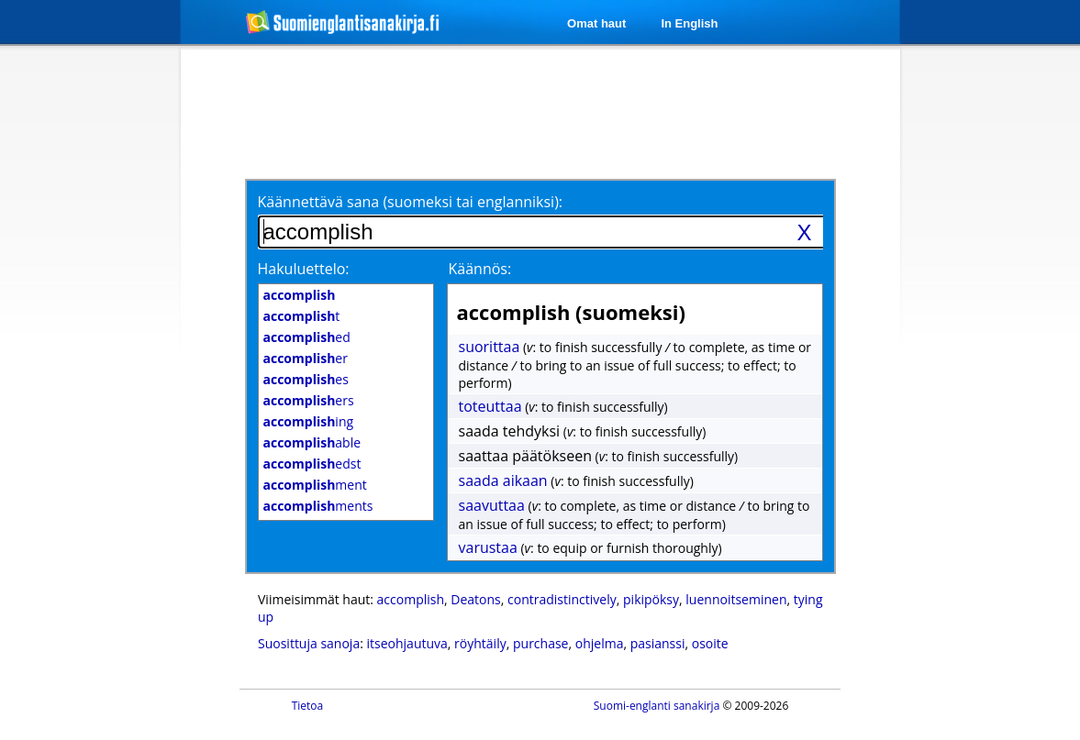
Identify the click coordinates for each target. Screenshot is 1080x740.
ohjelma (599, 643)
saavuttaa (492, 505)
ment (315, 484)
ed (307, 337)
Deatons (475, 599)
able (312, 442)
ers (308, 400)
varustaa (488, 547)
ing (308, 421)
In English (689, 23)
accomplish (410, 599)
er (305, 358)
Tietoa (308, 705)
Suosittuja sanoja (309, 643)
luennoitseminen (735, 599)
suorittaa (489, 347)
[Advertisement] (83, 347)
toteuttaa (490, 406)
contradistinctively (562, 599)
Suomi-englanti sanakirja (657, 705)
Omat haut (596, 23)
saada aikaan (503, 480)
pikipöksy (651, 599)
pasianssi (657, 643)
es (306, 379)
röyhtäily (480, 643)
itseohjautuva (407, 643)
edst (312, 463)
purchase (540, 643)
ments (318, 505)
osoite (710, 643)
